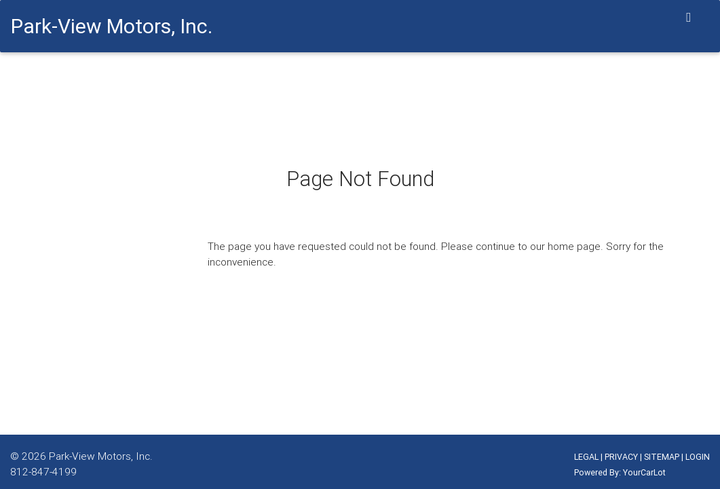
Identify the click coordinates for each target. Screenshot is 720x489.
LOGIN (697, 457)
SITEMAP (661, 457)
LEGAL (586, 457)
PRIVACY (621, 457)
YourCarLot (644, 472)
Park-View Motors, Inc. (101, 456)
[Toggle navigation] (689, 17)
